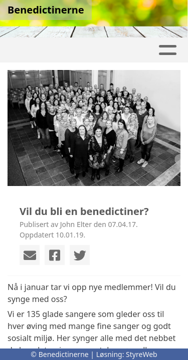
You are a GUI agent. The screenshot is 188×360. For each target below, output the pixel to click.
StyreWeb (141, 354)
